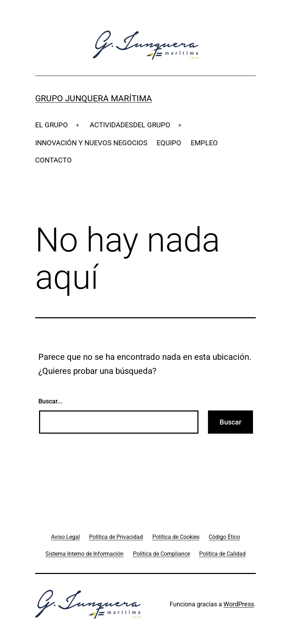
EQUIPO (169, 143)
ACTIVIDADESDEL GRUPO (130, 125)
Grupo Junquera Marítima (93, 98)
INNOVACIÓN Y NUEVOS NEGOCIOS (91, 143)
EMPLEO (204, 143)
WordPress (238, 604)
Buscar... (50, 401)
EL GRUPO (51, 125)
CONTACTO (53, 160)
